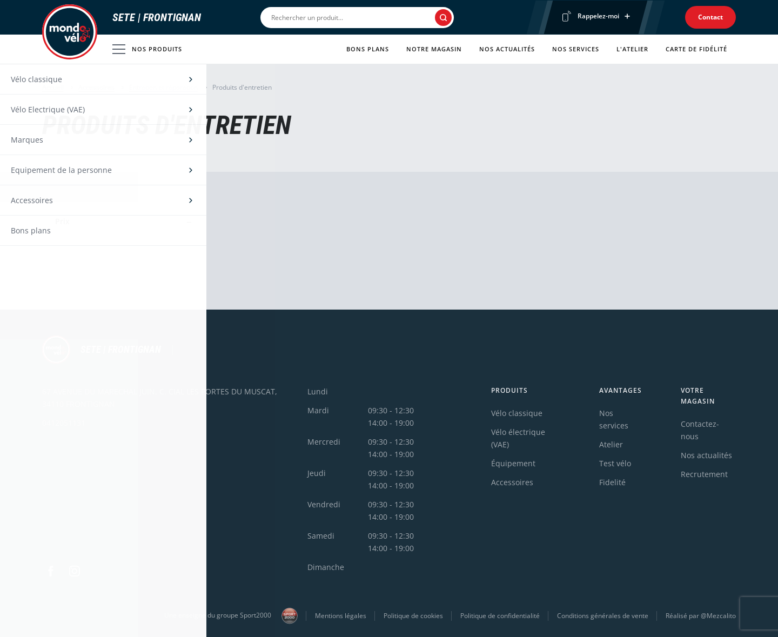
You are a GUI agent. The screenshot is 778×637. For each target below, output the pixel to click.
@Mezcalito (718, 615)
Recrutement (704, 474)
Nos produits (147, 49)
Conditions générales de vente (602, 615)
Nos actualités (507, 49)
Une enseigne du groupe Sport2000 (231, 616)
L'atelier (632, 49)
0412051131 (63, 423)
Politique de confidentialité (500, 615)
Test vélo (615, 463)
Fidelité (612, 482)
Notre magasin (434, 49)
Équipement (513, 463)
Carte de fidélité (696, 49)
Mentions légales (340, 615)
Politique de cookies (413, 615)
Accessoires (96, 87)
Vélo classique (516, 413)
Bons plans (367, 49)
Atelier (611, 444)
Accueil (53, 87)
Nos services (575, 49)
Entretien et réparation (163, 87)
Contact (710, 17)
